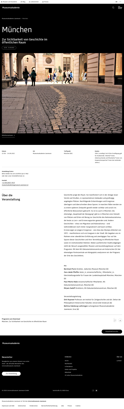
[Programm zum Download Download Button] (120, 322)
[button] (113, 7)
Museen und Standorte (9, 2)
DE (116, 2)
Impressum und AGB (8, 406)
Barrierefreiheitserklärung (49, 406)
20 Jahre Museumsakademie (73, 375)
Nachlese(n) (68, 363)
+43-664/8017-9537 (8, 183)
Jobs (62, 406)
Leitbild (119, 361)
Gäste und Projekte (71, 369)
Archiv (67, 361)
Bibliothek (68, 372)
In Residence (69, 366)
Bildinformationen (8, 135)
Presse (45, 2)
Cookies (78, 406)
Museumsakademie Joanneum (11, 18)
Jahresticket (34, 2)
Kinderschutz (34, 406)
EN (120, 2)
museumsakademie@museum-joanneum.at (15, 185)
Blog (23, 2)
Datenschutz (22, 406)
